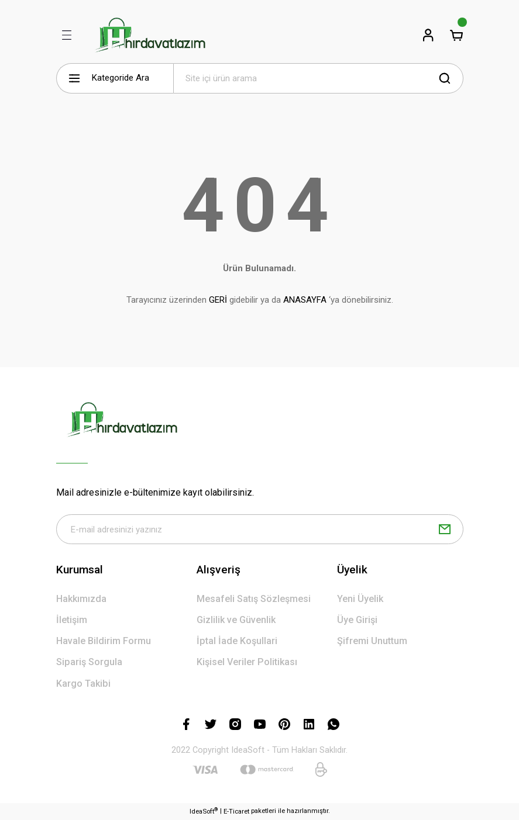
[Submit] (444, 529)
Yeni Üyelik (360, 598)
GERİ (218, 300)
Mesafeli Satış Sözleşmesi (254, 598)
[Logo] (150, 35)
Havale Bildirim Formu (103, 641)
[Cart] (456, 35)
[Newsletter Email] (259, 529)
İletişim (71, 619)
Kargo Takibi (83, 683)
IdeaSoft (204, 811)
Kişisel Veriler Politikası (247, 662)
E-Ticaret (236, 811)
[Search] (318, 78)
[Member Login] (428, 35)
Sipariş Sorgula (89, 662)
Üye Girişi (357, 619)
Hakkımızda (81, 598)
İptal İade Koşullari (237, 641)
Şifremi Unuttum (372, 641)
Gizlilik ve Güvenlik (236, 619)
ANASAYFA (304, 300)
